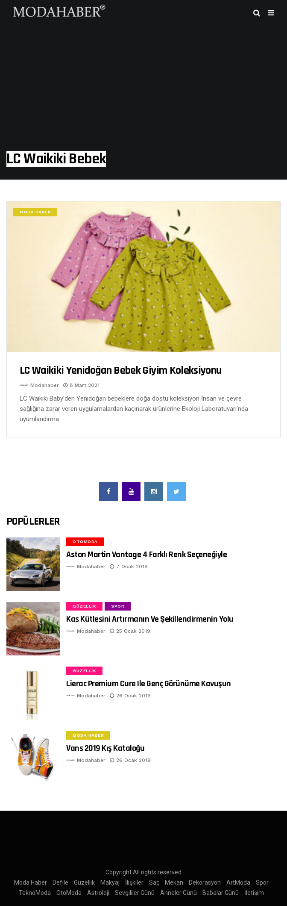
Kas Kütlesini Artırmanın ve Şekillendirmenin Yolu (150, 619)
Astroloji (98, 892)
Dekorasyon (205, 882)
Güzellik (84, 606)
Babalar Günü (220, 892)
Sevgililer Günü (135, 892)
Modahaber (44, 385)
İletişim (254, 892)
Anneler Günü (178, 892)
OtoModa (85, 541)
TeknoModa (35, 892)
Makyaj (110, 882)
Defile (60, 882)
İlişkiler (134, 882)
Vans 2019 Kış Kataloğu (105, 748)
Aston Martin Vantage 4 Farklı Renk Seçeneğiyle (146, 554)
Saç (154, 882)
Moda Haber (35, 212)
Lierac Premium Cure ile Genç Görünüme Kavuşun (148, 683)
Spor (117, 606)
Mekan (174, 882)
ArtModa (238, 882)
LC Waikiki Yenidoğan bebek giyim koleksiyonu (120, 370)
